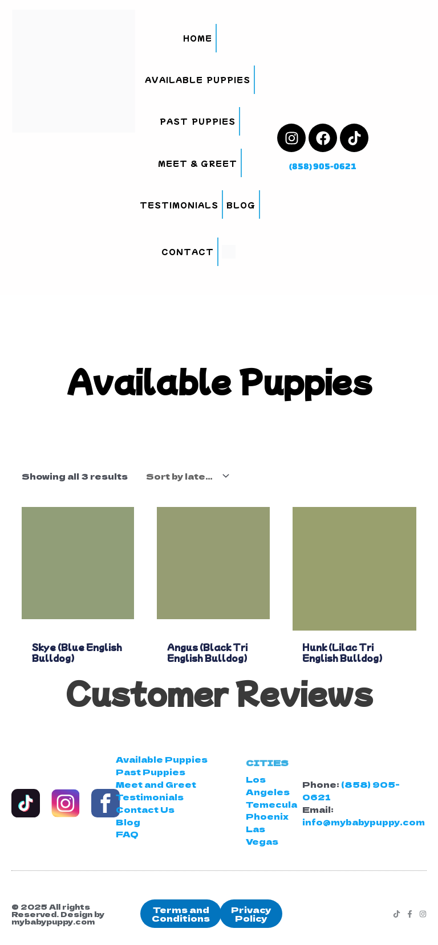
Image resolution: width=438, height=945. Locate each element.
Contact (187, 251)
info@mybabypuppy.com (363, 822)
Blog (241, 204)
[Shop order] (184, 476)
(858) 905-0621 (322, 166)
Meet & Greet (198, 163)
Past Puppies (197, 121)
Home (197, 37)
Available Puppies (197, 79)
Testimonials (179, 204)
